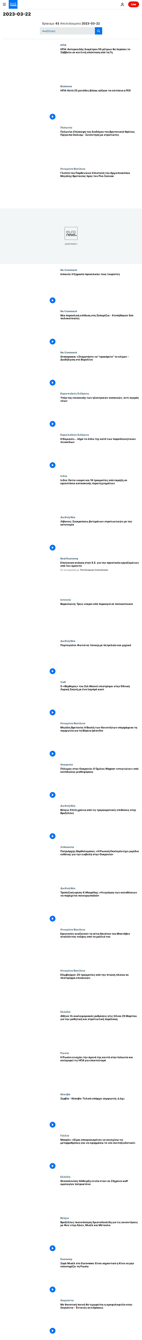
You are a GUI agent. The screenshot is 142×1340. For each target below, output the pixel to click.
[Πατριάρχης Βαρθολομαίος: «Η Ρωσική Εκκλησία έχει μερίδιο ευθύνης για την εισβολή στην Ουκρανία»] (99, 866)
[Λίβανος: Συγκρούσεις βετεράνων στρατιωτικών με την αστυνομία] (99, 536)
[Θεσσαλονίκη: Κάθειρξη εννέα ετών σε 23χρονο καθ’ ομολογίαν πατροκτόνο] (99, 1196)
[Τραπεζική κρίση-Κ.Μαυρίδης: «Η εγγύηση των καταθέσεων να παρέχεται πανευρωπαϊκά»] (99, 907)
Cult (63, 681)
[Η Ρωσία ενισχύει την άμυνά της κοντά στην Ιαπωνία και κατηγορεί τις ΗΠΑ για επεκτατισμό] (99, 1072)
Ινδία (63, 475)
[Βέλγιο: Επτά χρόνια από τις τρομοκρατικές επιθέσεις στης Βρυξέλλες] (99, 825)
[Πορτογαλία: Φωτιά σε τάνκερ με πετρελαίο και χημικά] (99, 660)
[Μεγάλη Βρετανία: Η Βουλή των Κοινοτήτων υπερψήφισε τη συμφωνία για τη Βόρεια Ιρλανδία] (99, 742)
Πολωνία (66, 127)
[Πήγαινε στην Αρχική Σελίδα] (13, 4)
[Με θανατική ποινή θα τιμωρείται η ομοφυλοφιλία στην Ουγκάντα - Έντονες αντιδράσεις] (99, 1319)
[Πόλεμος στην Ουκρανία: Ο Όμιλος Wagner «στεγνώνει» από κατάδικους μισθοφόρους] (99, 783)
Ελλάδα (65, 1011)
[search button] (98, 31)
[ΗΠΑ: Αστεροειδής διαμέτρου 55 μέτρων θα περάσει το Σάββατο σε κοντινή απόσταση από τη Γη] (99, 64)
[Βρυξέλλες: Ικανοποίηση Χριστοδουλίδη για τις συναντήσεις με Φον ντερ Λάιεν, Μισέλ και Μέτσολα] (99, 1237)
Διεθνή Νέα (67, 517)
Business (66, 86)
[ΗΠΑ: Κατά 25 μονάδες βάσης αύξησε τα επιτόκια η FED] (99, 105)
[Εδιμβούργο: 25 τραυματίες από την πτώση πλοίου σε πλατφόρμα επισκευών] (99, 989)
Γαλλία (64, 1135)
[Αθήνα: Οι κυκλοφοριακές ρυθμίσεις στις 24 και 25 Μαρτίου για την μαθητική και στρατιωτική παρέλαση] (99, 1031)
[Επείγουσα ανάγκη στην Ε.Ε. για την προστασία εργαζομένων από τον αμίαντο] (99, 577)
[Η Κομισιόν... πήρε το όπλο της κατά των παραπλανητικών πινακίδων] (99, 454)
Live (133, 4)
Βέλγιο (64, 1217)
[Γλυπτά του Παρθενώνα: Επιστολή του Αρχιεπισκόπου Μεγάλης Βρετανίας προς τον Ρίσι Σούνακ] (99, 188)
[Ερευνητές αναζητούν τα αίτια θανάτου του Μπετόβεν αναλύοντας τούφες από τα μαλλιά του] (99, 948)
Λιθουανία (67, 846)
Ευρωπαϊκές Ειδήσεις (74, 393)
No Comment (68, 269)
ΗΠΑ (63, 44)
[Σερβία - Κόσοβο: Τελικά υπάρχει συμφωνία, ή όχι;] (99, 1113)
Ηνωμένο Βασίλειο (72, 168)
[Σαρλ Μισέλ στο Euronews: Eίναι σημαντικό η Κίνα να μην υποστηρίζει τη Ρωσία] (99, 1278)
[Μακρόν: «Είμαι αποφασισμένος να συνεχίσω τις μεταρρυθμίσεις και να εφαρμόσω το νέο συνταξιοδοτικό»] (99, 1154)
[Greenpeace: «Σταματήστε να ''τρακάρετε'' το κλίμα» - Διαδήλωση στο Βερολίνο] (99, 371)
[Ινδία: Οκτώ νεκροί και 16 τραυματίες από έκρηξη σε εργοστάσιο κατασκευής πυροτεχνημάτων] (99, 495)
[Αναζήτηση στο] (71, 31)
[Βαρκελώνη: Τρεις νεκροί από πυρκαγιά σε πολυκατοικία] (99, 619)
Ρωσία (64, 1052)
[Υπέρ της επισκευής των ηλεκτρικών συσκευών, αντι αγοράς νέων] (99, 412)
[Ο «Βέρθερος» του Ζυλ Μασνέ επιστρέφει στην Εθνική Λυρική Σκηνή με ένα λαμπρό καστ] (99, 701)
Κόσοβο (65, 1094)
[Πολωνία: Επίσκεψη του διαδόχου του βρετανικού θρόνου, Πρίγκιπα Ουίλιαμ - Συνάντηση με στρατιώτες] (99, 146)
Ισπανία (65, 599)
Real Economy (69, 558)
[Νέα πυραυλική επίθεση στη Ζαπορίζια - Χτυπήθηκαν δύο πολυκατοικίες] (99, 330)
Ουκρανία (66, 764)
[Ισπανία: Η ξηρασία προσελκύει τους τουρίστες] (99, 289)
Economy (66, 1259)
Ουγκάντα (67, 1300)
